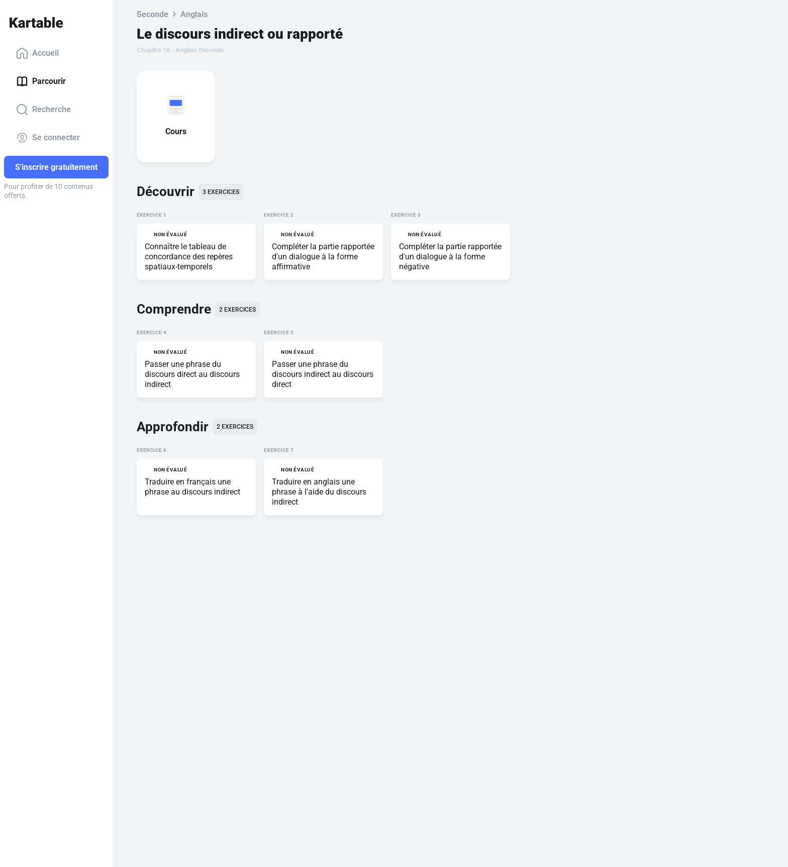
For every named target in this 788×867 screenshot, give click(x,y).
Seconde (152, 14)
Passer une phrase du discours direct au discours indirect (192, 374)
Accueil (37, 53)
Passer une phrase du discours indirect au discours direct (322, 374)
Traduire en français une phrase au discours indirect (192, 487)
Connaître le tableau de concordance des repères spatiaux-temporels (189, 256)
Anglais (194, 14)
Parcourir (41, 81)
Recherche (43, 110)
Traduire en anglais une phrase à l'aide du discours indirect (319, 492)
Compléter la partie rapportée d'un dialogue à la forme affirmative (323, 256)
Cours (177, 131)
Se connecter (48, 138)
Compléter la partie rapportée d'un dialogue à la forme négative (450, 256)
